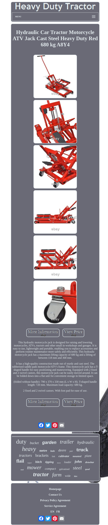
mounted (77, 456)
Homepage (55, 489)
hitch (38, 462)
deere (62, 450)
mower (34, 467)
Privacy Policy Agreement (55, 500)
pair (71, 451)
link (53, 456)
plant (88, 456)
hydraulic (85, 442)
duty (21, 441)
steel (77, 467)
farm (57, 474)
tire (75, 476)
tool (22, 470)
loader (67, 462)
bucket (34, 443)
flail (20, 461)
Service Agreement (55, 505)
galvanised (64, 469)
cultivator (63, 456)
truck (82, 449)
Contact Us (55, 494)
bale (52, 451)
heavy (29, 449)
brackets (42, 455)
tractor (41, 474)
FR (58, 511)
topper (30, 463)
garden (49, 442)
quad (87, 469)
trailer (67, 442)
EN (52, 511)
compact (50, 468)
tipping (49, 462)
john (78, 461)
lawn (59, 463)
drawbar (89, 462)
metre (43, 450)
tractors (25, 455)
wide (68, 475)
